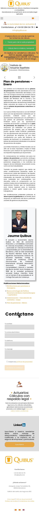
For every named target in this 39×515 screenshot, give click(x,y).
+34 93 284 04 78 (25, 27)
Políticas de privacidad (23, 499)
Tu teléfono (19, 343)
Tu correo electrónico (19, 334)
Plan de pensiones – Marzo (17, 303)
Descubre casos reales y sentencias (22, 410)
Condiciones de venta (26, 501)
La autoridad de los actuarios (21, 24)
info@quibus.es (19, 30)
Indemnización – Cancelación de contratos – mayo (19, 299)
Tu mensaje (19, 353)
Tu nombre (19, 326)
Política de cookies (11, 501)
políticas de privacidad (24, 362)
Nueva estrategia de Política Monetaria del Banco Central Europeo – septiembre (21, 293)
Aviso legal (11, 499)
